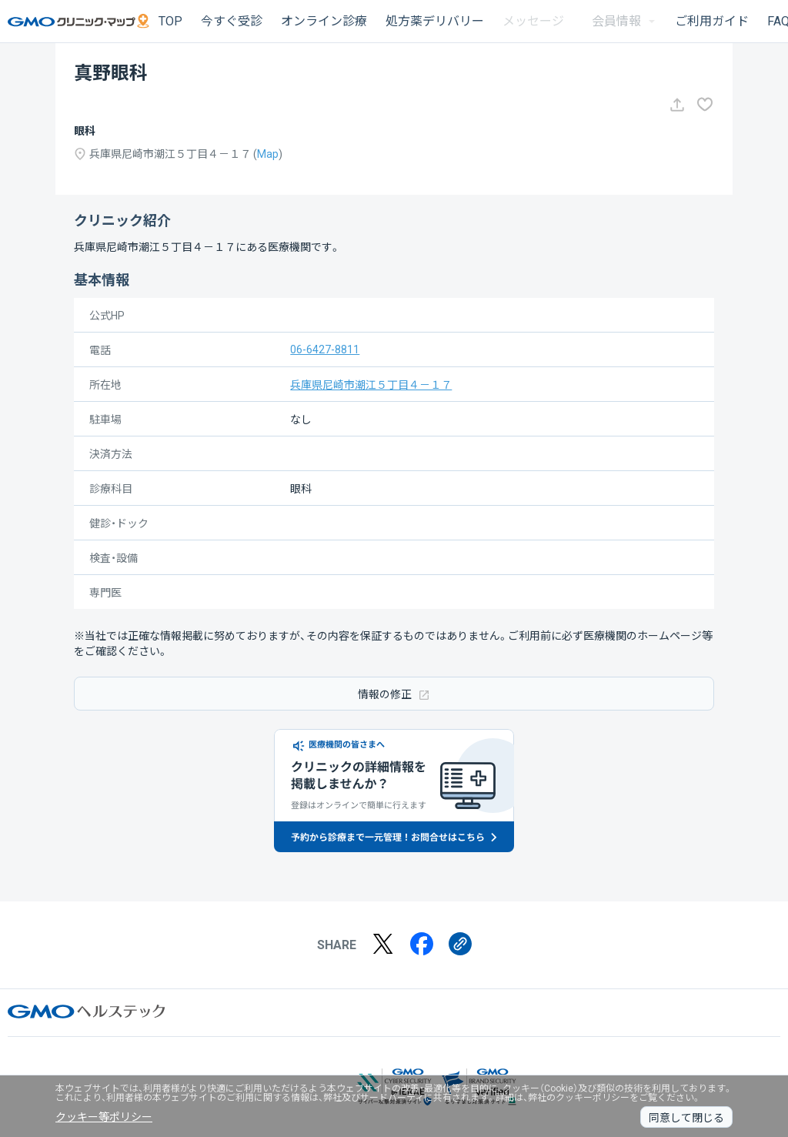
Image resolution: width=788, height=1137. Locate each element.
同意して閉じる (686, 1118)
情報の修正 (394, 694)
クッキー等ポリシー (103, 1117)
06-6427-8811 (324, 349)
